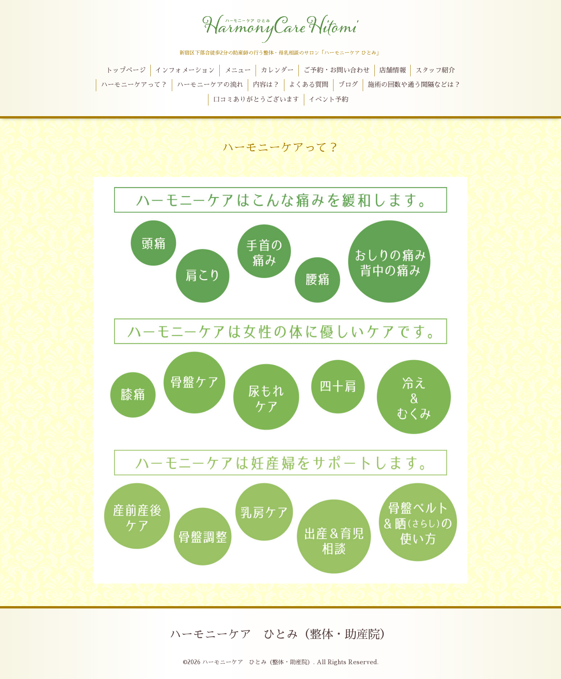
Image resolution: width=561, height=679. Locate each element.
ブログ (348, 84)
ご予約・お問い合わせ (336, 70)
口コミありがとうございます (256, 99)
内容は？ (266, 84)
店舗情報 (392, 70)
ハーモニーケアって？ (134, 84)
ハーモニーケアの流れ (210, 84)
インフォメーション (185, 70)
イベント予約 (328, 99)
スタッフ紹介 (435, 70)
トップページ (126, 70)
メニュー (237, 70)
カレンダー (277, 70)
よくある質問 (308, 84)
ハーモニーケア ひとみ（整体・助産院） (280, 634)
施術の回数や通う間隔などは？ (414, 84)
